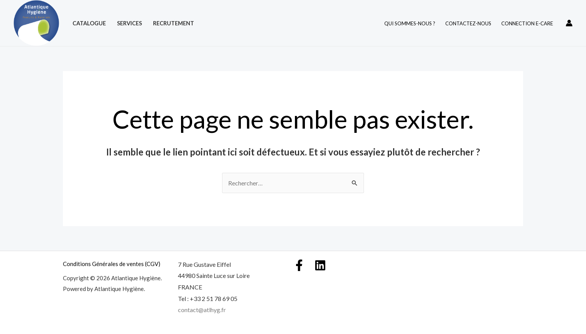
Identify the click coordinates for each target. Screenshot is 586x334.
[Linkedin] (320, 265)
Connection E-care (527, 23)
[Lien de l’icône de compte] (569, 23)
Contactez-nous (468, 23)
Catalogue (89, 23)
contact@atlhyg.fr (202, 309)
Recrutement (173, 23)
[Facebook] (299, 265)
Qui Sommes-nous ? (409, 23)
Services (129, 23)
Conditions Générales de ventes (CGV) (111, 263)
